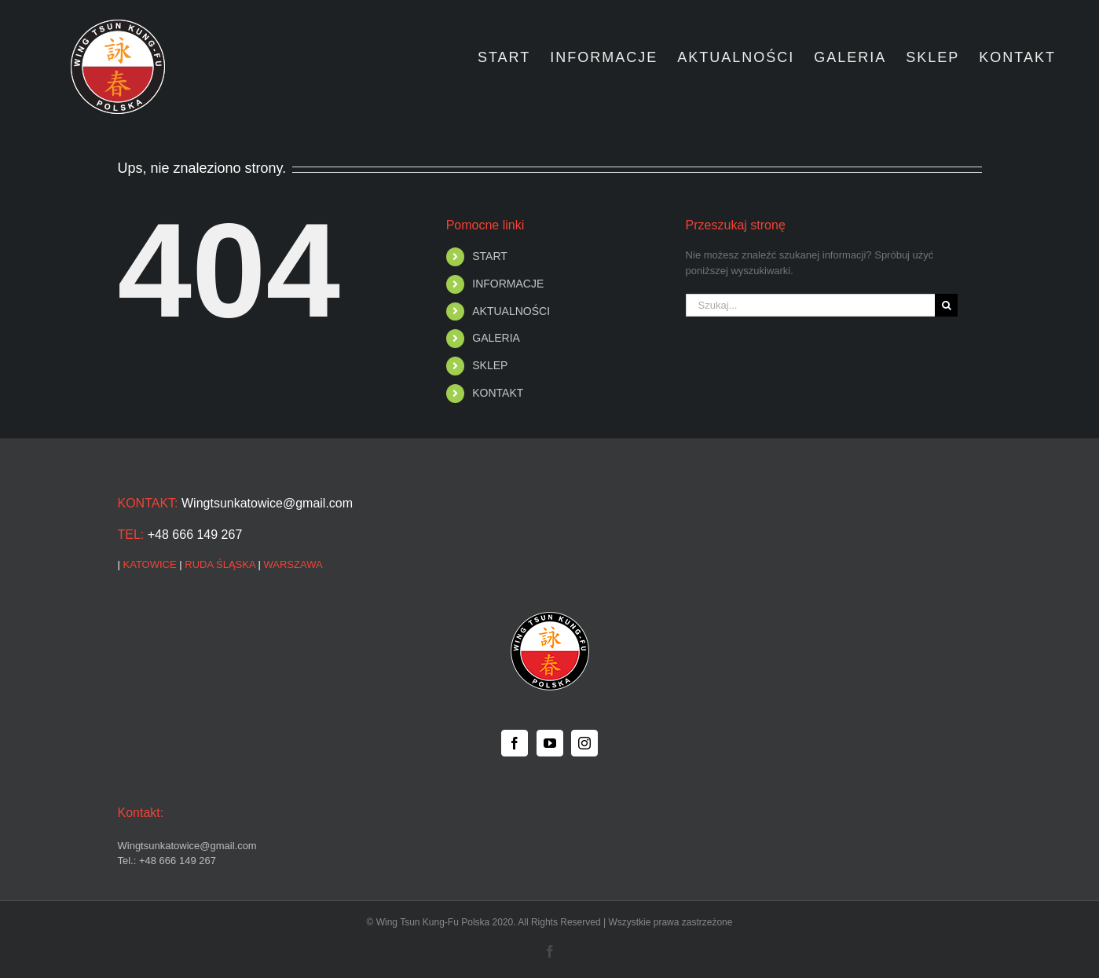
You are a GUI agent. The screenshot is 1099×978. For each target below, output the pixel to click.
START (489, 256)
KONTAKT (497, 392)
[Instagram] (584, 743)
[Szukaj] (946, 305)
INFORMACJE (508, 283)
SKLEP (489, 365)
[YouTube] (550, 743)
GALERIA (496, 337)
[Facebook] (514, 743)
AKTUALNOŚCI (511, 311)
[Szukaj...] (811, 305)
